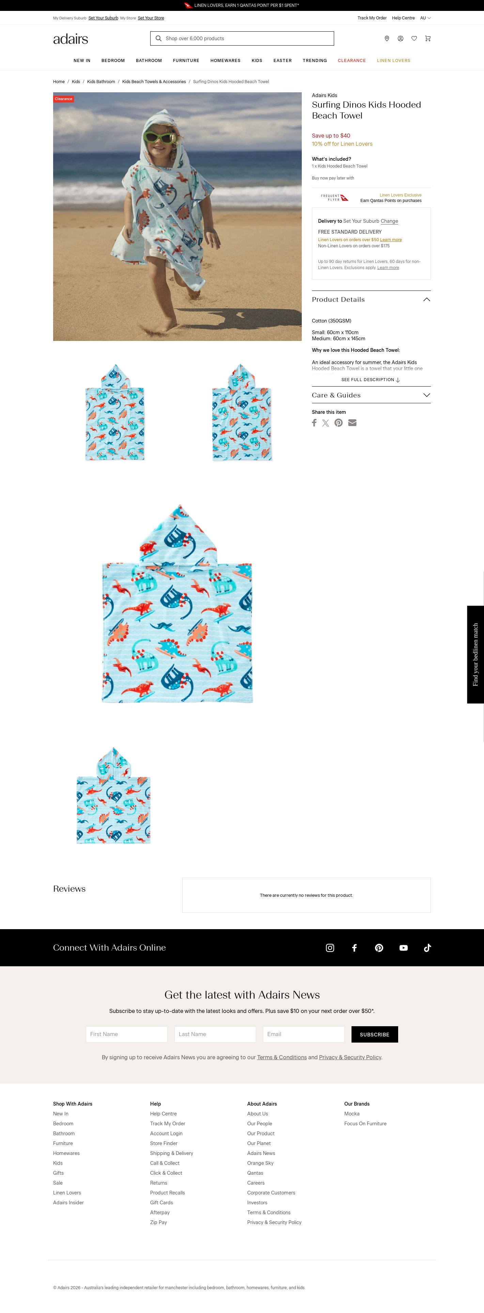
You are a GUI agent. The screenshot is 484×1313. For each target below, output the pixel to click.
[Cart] (427, 38)
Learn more (391, 239)
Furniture (186, 60)
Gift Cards (161, 1203)
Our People (259, 1124)
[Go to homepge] (70, 38)
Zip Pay (158, 1222)
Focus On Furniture (365, 1124)
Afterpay (160, 1213)
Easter (283, 60)
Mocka (352, 1114)
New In (82, 60)
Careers (256, 1183)
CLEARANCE (352, 60)
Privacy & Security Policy (350, 1057)
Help (155, 1104)
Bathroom (149, 60)
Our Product (261, 1134)
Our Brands (357, 1104)
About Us (257, 1114)
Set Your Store (151, 18)
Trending (315, 60)
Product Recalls (167, 1193)
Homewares (225, 60)
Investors (257, 1203)
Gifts (58, 1173)
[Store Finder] (387, 38)
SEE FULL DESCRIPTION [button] (371, 380)
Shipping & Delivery (171, 1153)
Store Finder (163, 1143)
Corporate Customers (271, 1193)
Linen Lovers (394, 60)
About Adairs (262, 1104)
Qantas (255, 1173)
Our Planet (259, 1143)
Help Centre (403, 18)
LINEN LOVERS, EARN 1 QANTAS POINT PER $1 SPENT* (246, 5)
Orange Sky (260, 1163)
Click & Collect (166, 1173)
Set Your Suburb (103, 18)
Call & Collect (164, 1163)
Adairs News (261, 1153)
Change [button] (389, 221)
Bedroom (113, 60)
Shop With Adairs (72, 1104)
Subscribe (375, 1035)
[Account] (400, 38)
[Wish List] (414, 38)
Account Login (166, 1134)
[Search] (160, 39)
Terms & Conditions (282, 1057)
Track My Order (372, 18)
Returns (158, 1183)
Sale (58, 1183)
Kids (257, 60)
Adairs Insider (68, 1203)
